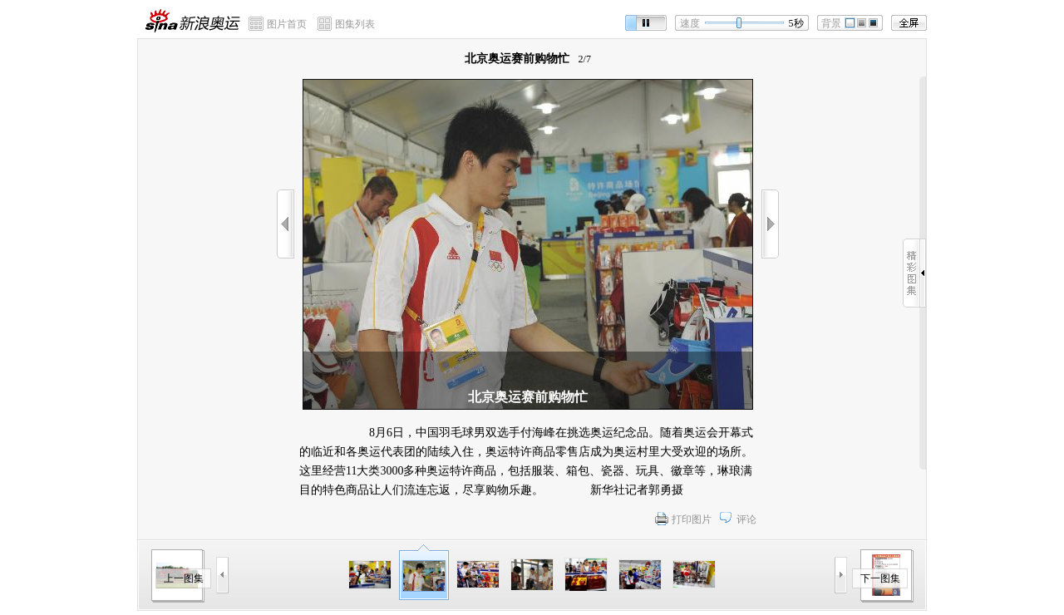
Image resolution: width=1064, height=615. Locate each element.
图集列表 (355, 24)
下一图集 (880, 578)
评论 (746, 519)
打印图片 (692, 519)
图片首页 (287, 24)
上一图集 (184, 578)
